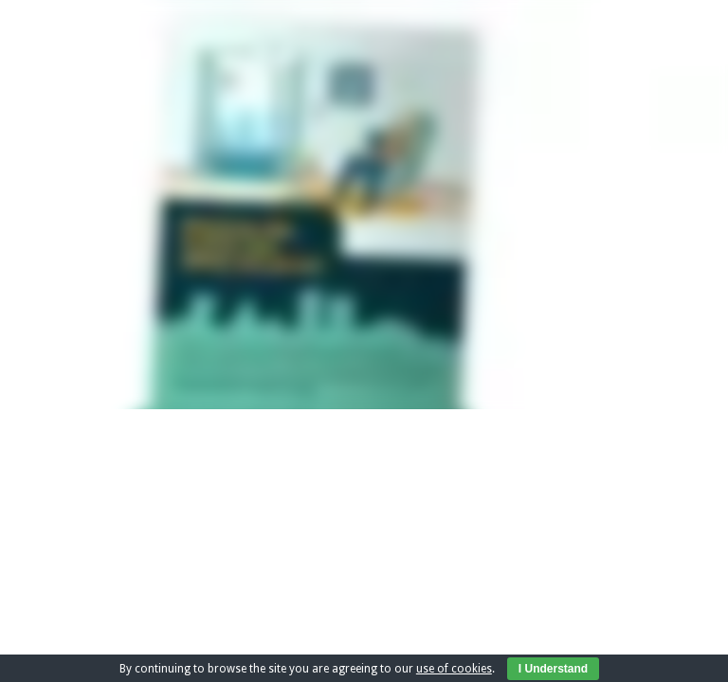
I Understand (553, 668)
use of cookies (454, 668)
